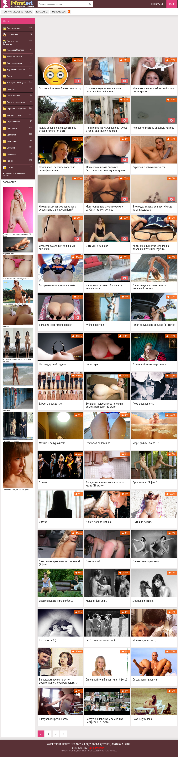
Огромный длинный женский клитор (60, 88)
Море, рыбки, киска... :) (146, 443)
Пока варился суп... (144, 403)
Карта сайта (41, 12)
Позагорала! (93, 561)
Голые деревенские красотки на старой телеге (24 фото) (57, 129)
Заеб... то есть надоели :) (100, 640)
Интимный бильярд (97, 246)
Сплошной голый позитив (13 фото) (106, 679)
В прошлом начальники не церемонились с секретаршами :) (58, 681)
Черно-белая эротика (14, 109)
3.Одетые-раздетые (50, 403)
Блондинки (10, 128)
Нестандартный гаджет (52, 364)
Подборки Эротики (13, 50)
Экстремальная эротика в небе (57, 285)
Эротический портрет (14, 102)
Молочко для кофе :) (144, 640)
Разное (8, 161)
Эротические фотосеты (10, 42)
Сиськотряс (92, 364)
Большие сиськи (12, 56)
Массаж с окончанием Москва (14, 174)
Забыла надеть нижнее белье (56, 600)
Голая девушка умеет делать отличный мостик (149, 287)
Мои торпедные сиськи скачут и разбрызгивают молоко (104, 208)
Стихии (43, 482)
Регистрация (157, 4)
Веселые (9, 148)
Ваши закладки (61, 11)
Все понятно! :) (47, 640)
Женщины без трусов (14, 83)
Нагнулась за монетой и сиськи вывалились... (104, 287)
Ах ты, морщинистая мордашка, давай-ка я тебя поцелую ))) (151, 247)
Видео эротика (11, 28)
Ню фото (9, 89)
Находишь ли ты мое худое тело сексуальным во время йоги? (57, 208)
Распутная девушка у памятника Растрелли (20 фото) (104, 720)
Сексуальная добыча (145, 679)
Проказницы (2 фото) (145, 482)
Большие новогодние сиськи (55, 324)
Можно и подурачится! (52, 443)
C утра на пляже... (143, 522)
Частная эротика (12, 115)
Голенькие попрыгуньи (146, 561)
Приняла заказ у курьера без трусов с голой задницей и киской (107, 129)
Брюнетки (9, 135)
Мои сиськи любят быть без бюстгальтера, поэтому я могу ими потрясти (106, 169)
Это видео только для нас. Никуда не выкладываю (152, 208)
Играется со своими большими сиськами (57, 247)
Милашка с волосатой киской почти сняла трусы (153, 90)
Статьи (8, 167)
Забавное (9, 154)
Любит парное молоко (99, 522)
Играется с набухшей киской (149, 167)
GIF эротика (10, 35)
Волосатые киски (12, 63)
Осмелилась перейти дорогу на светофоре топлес (57, 169)
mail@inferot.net (96, 748)
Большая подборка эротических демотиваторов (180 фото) (104, 405)
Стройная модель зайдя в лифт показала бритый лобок (104, 90)
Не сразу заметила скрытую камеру (153, 127)
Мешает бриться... (96, 600)
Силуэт (43, 522)
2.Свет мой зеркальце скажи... (150, 364)
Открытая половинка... (99, 443)
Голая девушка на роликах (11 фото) (154, 324)
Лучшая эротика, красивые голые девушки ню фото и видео (89, 751)
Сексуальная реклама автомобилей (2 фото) (59, 563)
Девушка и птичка (143, 600)
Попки (7, 76)
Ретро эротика (11, 96)
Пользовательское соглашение (17, 12)
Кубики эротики (95, 324)
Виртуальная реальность (53, 719)
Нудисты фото (11, 122)
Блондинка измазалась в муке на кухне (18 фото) (105, 484)
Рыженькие (10, 141)
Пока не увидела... (143, 719)
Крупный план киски (14, 69)
